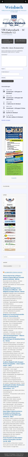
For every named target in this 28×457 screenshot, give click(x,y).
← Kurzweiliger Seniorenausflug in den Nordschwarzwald (7, 41)
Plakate (14, 178)
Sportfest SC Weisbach (12, 112)
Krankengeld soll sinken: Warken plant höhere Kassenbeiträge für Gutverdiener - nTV (13, 386)
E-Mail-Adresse (5, 71)
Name (3, 68)
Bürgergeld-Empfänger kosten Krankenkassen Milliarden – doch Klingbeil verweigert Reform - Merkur (14, 289)
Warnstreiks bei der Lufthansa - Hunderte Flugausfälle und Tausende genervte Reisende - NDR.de (13, 277)
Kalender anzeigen (5, 120)
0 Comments (9, 34)
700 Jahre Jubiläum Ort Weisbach (14, 117)
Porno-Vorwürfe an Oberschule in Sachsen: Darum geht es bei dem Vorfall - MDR (12, 439)
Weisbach (14, 7)
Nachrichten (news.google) (13, 272)
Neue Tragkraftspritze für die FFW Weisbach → (21, 41)
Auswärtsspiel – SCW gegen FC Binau (15, 108)
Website (3, 77)
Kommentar (4, 54)
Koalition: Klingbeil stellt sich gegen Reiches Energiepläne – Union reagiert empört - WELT (14, 363)
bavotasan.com (20, 455)
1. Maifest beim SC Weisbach (13, 103)
